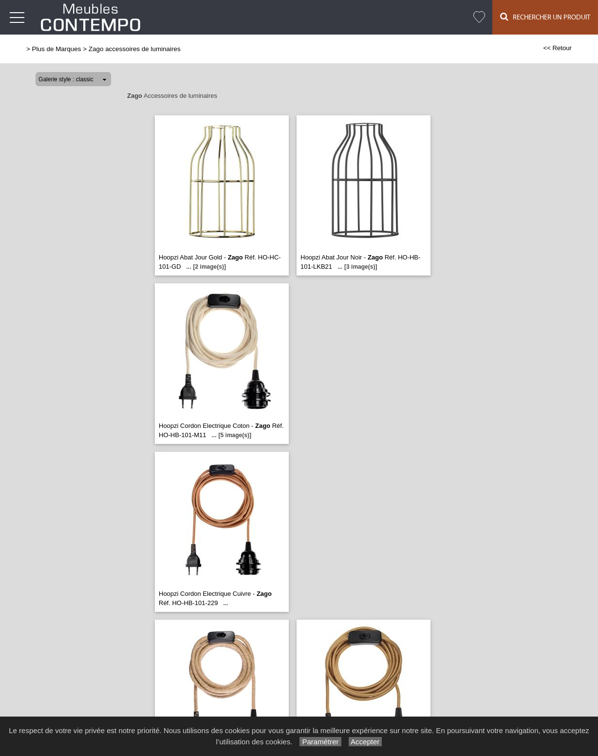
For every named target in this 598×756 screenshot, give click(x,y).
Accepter (365, 742)
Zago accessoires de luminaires (135, 49)
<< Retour (557, 48)
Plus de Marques (56, 49)
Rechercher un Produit (545, 16)
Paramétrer (320, 742)
